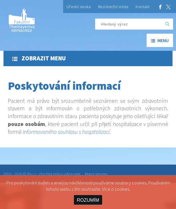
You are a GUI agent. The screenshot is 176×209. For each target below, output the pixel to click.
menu (160, 40)
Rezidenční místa (113, 6)
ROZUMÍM (88, 200)
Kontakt (143, 6)
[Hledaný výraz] (128, 24)
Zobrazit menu (39, 58)
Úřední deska (79, 6)
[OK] (167, 24)
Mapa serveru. (96, 173)
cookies (122, 189)
